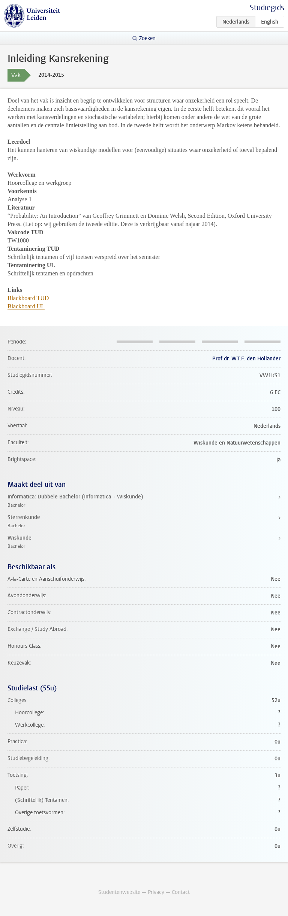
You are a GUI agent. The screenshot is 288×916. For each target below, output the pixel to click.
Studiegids (267, 8)
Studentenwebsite (119, 892)
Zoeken (147, 38)
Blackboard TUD (28, 298)
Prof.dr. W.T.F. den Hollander (246, 358)
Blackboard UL (26, 306)
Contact (181, 892)
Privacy (156, 892)
